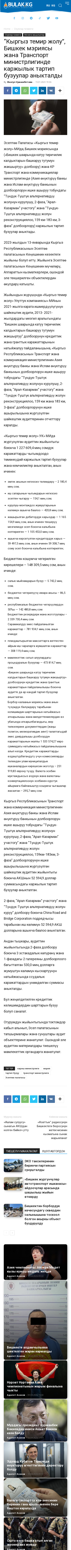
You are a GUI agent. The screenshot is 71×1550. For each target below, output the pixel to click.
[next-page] (12, 1233)
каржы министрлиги (28, 1068)
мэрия (46, 1068)
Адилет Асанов (16, 1276)
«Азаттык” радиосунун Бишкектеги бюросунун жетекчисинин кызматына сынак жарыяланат (52, 1130)
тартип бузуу (12, 1073)
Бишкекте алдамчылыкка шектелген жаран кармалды (29, 1349)
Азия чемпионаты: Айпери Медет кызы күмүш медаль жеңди (33, 1269)
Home (7, 28)
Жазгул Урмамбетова (19, 82)
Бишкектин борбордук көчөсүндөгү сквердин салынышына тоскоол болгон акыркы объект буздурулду (43, 1214)
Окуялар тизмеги (23, 28)
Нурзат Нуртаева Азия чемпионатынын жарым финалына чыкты (34, 1386)
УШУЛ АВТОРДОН (53, 1151)
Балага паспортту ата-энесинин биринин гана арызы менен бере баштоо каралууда (32, 1504)
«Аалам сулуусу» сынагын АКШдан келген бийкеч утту (16, 1126)
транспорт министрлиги (36, 1073)
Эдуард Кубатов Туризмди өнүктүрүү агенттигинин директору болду (35, 1465)
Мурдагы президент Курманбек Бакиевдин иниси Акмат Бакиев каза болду (32, 1429)
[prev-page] (6, 1233)
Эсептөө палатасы (15, 1077)
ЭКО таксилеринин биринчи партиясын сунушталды (40, 1165)
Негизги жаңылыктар (34, 34)
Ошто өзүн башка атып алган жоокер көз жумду (29, 1542)
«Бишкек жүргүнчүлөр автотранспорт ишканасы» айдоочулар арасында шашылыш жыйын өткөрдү (45, 1188)
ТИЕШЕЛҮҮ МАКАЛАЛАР (21, 1151)
